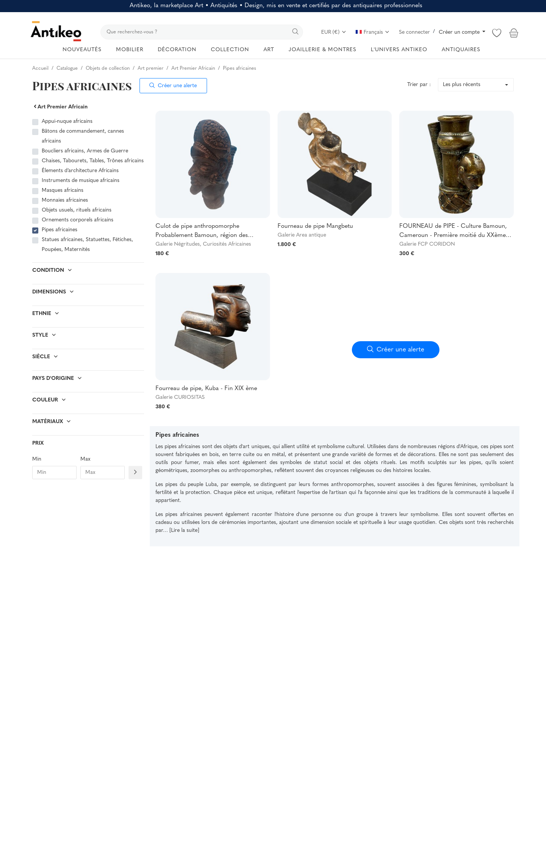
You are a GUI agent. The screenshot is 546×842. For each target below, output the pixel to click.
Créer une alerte (173, 86)
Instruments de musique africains (80, 180)
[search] (201, 32)
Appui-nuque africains (67, 121)
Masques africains (62, 190)
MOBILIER (129, 50)
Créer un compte (460, 32)
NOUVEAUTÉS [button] (82, 50)
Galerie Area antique (302, 235)
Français (373, 32)
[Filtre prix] (135, 472)
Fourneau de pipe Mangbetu (315, 226)
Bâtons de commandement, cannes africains (83, 136)
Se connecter (414, 32)
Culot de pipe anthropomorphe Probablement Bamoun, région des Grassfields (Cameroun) (201, 231)
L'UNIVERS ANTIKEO (399, 50)
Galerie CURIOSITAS (180, 397)
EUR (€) (334, 32)
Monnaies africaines (65, 200)
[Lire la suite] (184, 530)
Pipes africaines (59, 230)
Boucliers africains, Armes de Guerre (85, 151)
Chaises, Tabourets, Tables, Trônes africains (93, 161)
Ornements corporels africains (77, 220)
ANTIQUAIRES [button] (461, 50)
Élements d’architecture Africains (80, 171)
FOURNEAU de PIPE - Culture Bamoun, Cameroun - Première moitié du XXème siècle (453, 231)
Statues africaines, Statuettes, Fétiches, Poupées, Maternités (87, 244)
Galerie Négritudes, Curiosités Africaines (203, 244)
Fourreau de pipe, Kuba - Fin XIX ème (206, 389)
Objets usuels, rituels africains (76, 210)
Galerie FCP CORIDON (427, 244)
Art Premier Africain (60, 107)
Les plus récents (461, 85)
